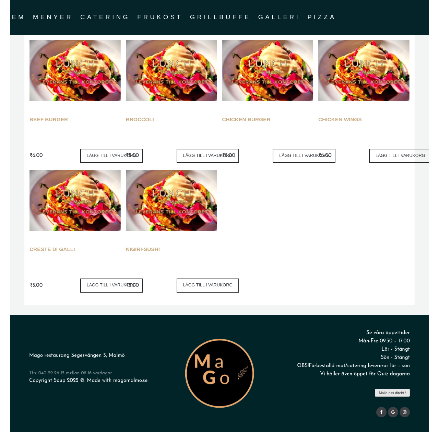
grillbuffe (220, 17)
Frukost (160, 17)
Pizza (321, 17)
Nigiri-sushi (143, 249)
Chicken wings (340, 119)
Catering (105, 17)
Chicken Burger (246, 119)
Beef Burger (48, 119)
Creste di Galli (52, 249)
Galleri (279, 17)
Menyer (53, 17)
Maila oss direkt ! (392, 393)
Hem (15, 17)
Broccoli (140, 119)
